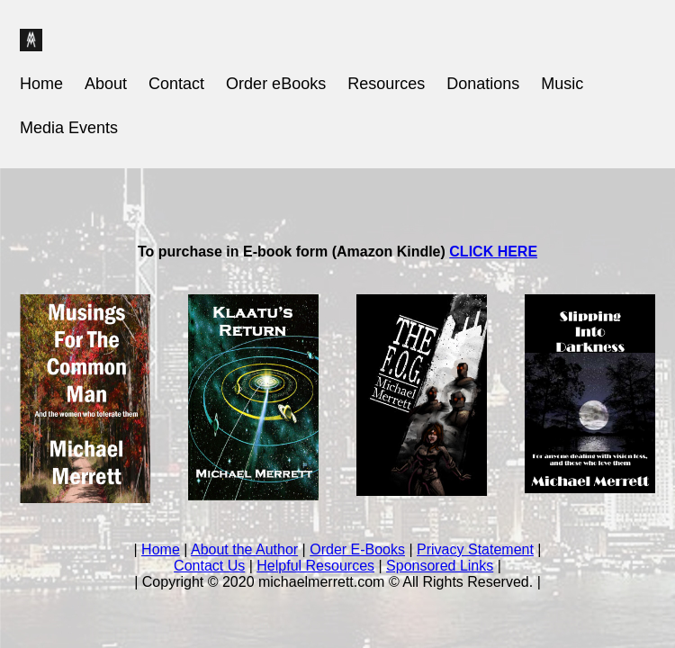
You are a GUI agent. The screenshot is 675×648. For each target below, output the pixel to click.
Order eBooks (276, 84)
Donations (482, 84)
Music (562, 84)
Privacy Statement (475, 549)
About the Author (244, 549)
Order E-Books (357, 549)
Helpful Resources (315, 565)
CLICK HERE (493, 251)
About (106, 84)
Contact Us (209, 565)
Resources (386, 84)
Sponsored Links (439, 565)
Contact (176, 84)
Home (41, 84)
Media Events (69, 128)
